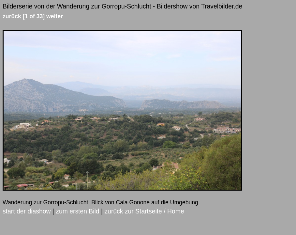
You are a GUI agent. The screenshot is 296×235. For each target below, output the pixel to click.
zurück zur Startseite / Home (144, 211)
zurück (12, 16)
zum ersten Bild (77, 211)
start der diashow (27, 211)
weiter (54, 16)
